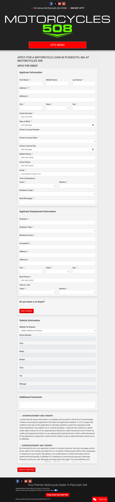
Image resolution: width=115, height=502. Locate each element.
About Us (32, 488)
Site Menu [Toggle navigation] (57, 45)
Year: (21, 343)
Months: (62, 182)
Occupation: (24, 243)
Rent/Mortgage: (26, 198)
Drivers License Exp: (27, 146)
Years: (22, 182)
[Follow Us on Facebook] (51, 4)
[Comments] (57, 405)
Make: (22, 351)
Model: (22, 359)
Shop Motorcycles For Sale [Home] (22, 488)
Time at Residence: (27, 178)
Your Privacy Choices (50, 490)
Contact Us (39, 488)
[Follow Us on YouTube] (59, 4)
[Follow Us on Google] (63, 4)
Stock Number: (25, 335)
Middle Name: (52, 80)
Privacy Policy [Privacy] (46, 488)
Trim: (21, 368)
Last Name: (77, 80)
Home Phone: (25, 162)
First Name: (24, 80)
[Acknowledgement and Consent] (20, 415)
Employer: (23, 219)
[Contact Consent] (20, 445)
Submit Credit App (26, 470)
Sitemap (40, 490)
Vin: (21, 376)
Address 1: (23, 88)
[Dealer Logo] (57, 25)
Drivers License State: (28, 138)
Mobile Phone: (25, 154)
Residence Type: (26, 190)
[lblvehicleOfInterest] (57, 330)
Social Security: (25, 113)
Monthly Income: (26, 235)
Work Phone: (24, 277)
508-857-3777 (77, 8)
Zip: (74, 104)
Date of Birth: (24, 121)
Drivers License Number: (29, 129)
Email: (22, 170)
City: (21, 104)
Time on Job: (24, 285)
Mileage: (22, 384)
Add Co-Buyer (26, 311)
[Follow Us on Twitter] (55, 4)
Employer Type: (25, 227)
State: (48, 104)
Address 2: (23, 96)
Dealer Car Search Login (22, 490)
